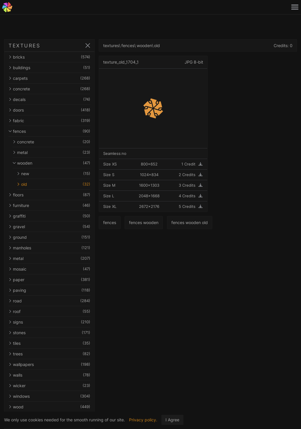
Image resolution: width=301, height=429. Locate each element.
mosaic (49, 269)
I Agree (172, 419)
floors (49, 195)
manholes (49, 248)
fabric (49, 120)
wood (49, 407)
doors (49, 110)
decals (49, 99)
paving (49, 290)
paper (49, 279)
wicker (49, 385)
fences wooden (143, 222)
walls (49, 375)
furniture (49, 205)
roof (49, 311)
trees (49, 354)
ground (49, 237)
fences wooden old (189, 222)
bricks (49, 57)
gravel (49, 226)
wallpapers (49, 364)
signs (49, 322)
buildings (49, 67)
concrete (49, 89)
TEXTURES (24, 46)
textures (111, 45)
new (53, 173)
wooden (51, 163)
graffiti (49, 216)
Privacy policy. (143, 419)
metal (51, 152)
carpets (49, 78)
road (49, 301)
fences (49, 131)
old (53, 184)
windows (49, 396)
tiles (49, 343)
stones (49, 332)
